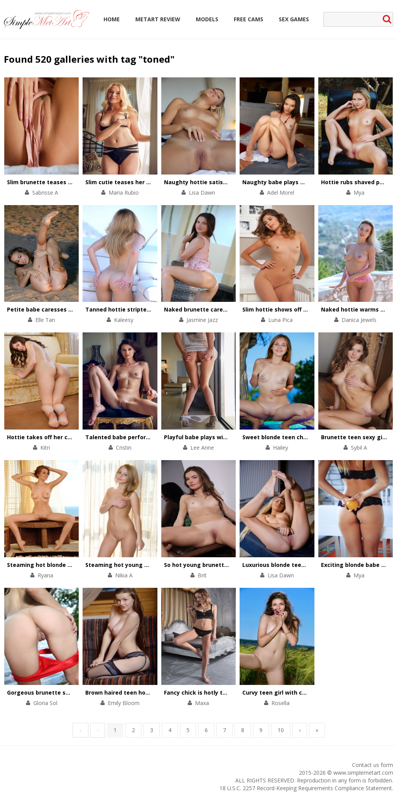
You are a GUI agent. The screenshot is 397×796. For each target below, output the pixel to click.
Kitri (45, 447)
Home (112, 19)
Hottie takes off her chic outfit (50, 437)
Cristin (123, 447)
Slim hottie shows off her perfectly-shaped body (310, 309)
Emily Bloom (124, 703)
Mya (359, 192)
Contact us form (372, 765)
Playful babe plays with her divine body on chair (230, 437)
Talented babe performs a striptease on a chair (152, 437)
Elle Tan (45, 320)
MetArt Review (157, 19)
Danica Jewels (359, 320)
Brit (202, 575)
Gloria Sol (45, 703)
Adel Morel (280, 192)
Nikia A (124, 575)
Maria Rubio (124, 192)
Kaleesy (123, 320)
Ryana (45, 575)
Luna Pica (280, 320)
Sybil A (359, 447)
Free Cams (248, 19)
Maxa (202, 703)
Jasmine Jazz (202, 320)
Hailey (280, 447)
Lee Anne (202, 447)
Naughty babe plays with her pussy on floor (303, 182)
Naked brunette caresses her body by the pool (229, 309)
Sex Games (294, 19)
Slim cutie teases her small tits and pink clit (147, 182)
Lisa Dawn (202, 192)
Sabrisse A (45, 192)
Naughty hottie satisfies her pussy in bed (222, 182)
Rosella (280, 703)
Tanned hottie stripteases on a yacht (138, 309)
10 (281, 730)
